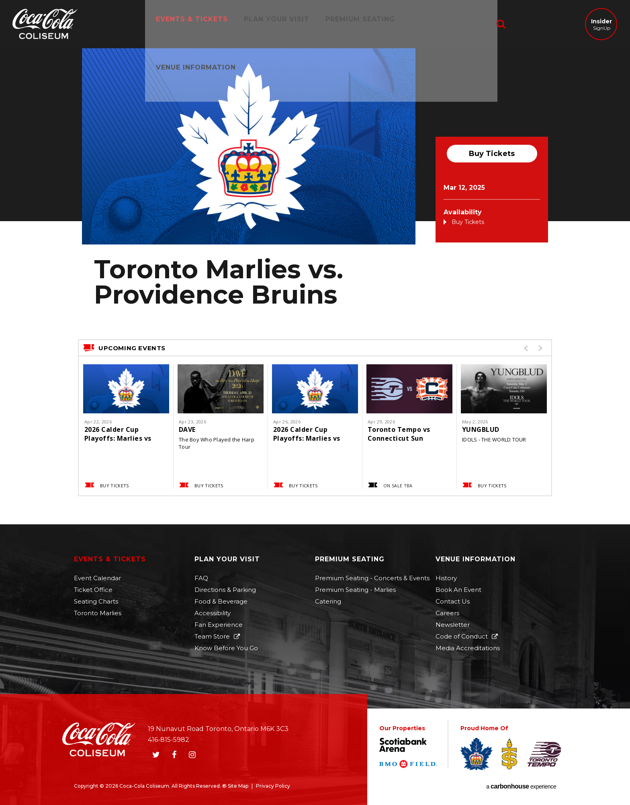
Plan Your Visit (274, 24)
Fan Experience (218, 624)
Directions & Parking (225, 589)
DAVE (187, 429)
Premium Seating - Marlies (355, 589)
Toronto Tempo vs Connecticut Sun (399, 434)
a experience (521, 786)
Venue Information (448, 24)
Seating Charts (96, 601)
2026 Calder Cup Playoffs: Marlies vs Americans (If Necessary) (306, 434)
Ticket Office (93, 589)
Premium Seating (357, 24)
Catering (328, 601)
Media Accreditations (468, 648)
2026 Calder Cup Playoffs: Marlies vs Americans (117, 434)
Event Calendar (97, 578)
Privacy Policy (273, 786)
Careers (447, 613)
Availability (463, 212)
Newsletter (453, 624)
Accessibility (212, 613)
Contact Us (453, 601)
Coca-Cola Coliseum (45, 24)
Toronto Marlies (97, 613)
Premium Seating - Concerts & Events (372, 578)
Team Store (212, 636)
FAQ (201, 578)
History (446, 578)
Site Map (238, 786)
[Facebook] (174, 755)
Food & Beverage (221, 601)
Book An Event (458, 589)
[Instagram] (192, 755)
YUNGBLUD (480, 429)
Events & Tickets (189, 24)
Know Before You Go (226, 648)
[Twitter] (156, 755)
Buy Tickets (492, 153)
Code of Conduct (462, 636)
